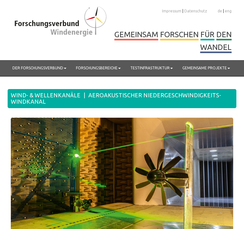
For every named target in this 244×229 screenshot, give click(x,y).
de (220, 11)
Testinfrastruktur (151, 68)
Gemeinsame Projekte (206, 68)
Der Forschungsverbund (39, 68)
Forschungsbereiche (98, 68)
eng (228, 11)
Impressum (171, 11)
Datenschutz (195, 11)
